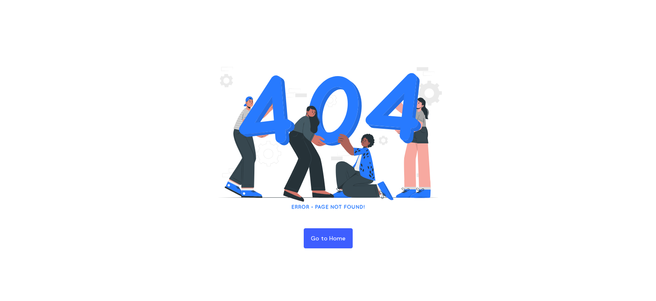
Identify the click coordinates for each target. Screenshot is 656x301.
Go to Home (328, 238)
